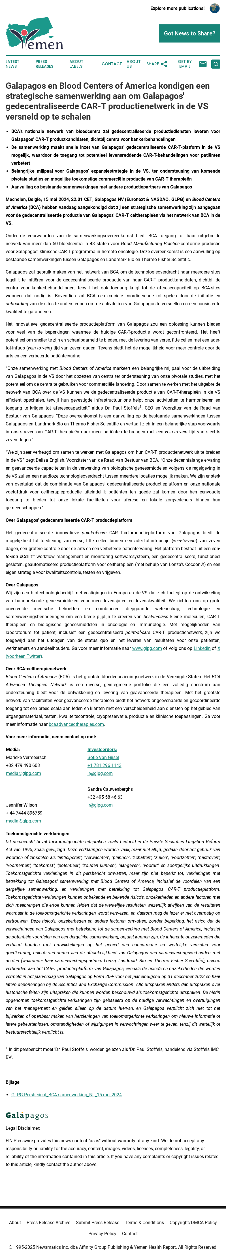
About (15, 1222)
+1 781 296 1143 (104, 765)
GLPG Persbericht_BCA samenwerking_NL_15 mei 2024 (66, 1094)
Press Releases (44, 64)
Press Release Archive (48, 1222)
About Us (134, 64)
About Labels (76, 64)
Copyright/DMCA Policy (193, 1222)
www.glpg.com (147, 648)
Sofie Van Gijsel (103, 757)
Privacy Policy (102, 1233)
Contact (112, 64)
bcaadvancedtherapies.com (76, 724)
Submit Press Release (97, 1222)
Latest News (13, 64)
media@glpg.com (23, 821)
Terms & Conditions (144, 1222)
